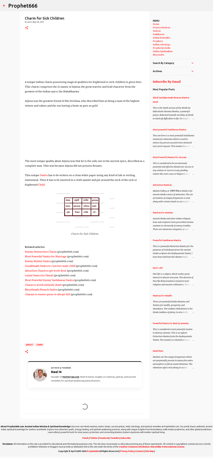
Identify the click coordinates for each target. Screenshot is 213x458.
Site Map (149, 451)
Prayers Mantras (161, 27)
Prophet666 (22, 6)
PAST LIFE (158, 268)
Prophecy (158, 41)
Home (156, 24)
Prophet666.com (70, 377)
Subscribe (126, 438)
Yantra (44, 175)
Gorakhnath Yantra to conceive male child (50, 265)
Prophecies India (161, 48)
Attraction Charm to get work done (45, 270)
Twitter (94, 438)
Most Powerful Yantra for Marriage (45, 256)
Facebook (104, 438)
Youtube (114, 438)
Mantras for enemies (163, 212)
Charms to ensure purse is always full (47, 294)
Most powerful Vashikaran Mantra (169, 129)
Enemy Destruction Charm (41, 251)
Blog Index (158, 54)
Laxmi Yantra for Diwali (39, 275)
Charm (40, 345)
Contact (139, 451)
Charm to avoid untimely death (43, 284)
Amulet (29, 345)
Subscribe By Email (167, 81)
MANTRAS (158, 351)
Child (41, 184)
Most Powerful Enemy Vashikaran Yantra (49, 280)
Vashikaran (158, 34)
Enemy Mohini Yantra (38, 261)
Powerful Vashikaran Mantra (167, 240)
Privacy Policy (127, 451)
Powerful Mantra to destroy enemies (171, 323)
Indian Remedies (161, 37)
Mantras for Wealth (162, 295)
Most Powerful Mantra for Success (169, 157)
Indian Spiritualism (162, 51)
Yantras (157, 31)
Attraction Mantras (162, 185)
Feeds (85, 438)
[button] (26, 28)
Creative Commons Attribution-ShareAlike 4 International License (151, 447)
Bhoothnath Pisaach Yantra (41, 289)
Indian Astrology (161, 44)
